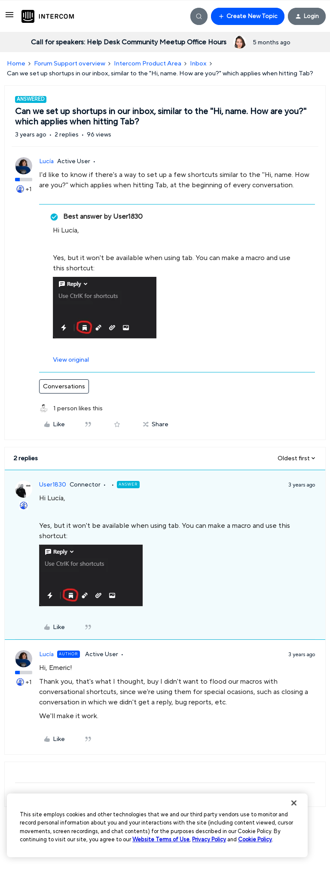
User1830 (52, 485)
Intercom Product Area (147, 63)
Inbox (198, 63)
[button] (9, 18)
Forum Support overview (69, 63)
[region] (157, 825)
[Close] (293, 803)
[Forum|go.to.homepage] (47, 16)
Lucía (46, 161)
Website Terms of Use (160, 839)
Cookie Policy (255, 839)
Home (16, 63)
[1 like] (71, 409)
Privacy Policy (209, 839)
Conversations (64, 386)
